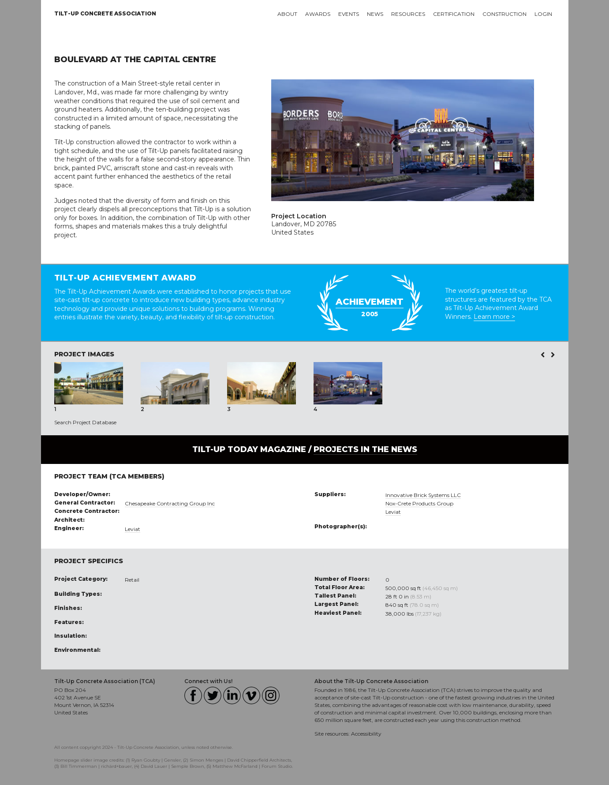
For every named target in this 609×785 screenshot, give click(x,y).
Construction (504, 14)
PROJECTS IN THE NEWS (365, 449)
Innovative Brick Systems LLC (423, 495)
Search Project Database (85, 422)
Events (348, 14)
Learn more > (494, 317)
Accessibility (366, 733)
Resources (408, 14)
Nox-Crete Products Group (419, 503)
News (375, 14)
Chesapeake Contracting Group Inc (170, 503)
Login (543, 14)
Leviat (132, 529)
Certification (453, 14)
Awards (317, 14)
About (287, 14)
